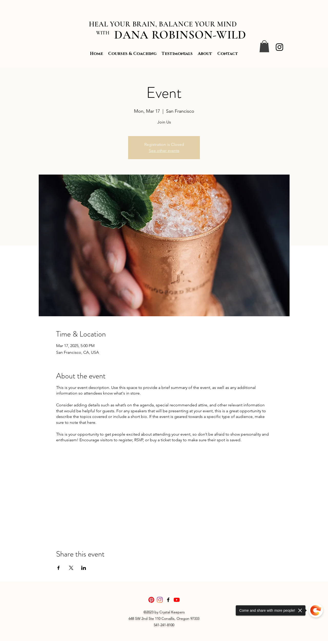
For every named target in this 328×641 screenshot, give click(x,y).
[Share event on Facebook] (58, 568)
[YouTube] (177, 600)
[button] (264, 46)
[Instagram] (279, 47)
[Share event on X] (71, 568)
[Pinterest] (151, 600)
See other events (164, 150)
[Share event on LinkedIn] (83, 568)
